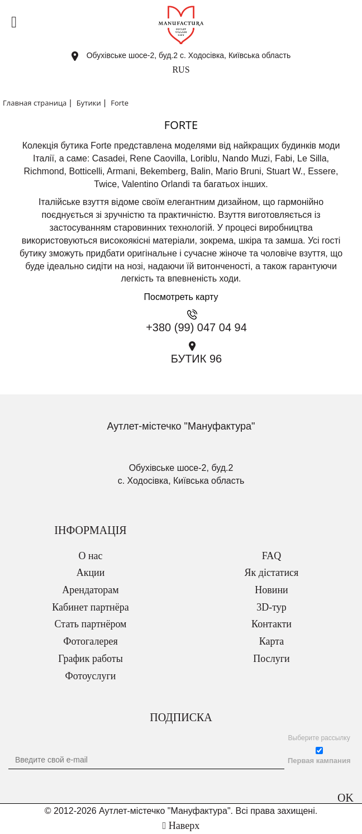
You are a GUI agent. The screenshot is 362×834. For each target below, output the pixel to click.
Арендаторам (90, 589)
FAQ (272, 555)
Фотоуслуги (90, 676)
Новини (271, 589)
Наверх (181, 825)
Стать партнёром (91, 624)
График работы (90, 658)
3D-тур (271, 607)
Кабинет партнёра (90, 607)
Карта (271, 641)
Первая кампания (319, 760)
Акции (91, 572)
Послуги (271, 658)
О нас (90, 555)
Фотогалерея (90, 641)
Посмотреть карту (181, 297)
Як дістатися (272, 572)
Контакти (271, 624)
